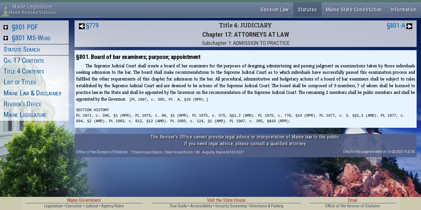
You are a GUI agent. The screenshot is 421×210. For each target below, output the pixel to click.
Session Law (274, 9)
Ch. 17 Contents (24, 60)
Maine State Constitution (354, 9)
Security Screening (230, 206)
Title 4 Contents (24, 71)
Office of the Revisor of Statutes (102, 152)
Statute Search (21, 49)
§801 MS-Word (31, 38)
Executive (74, 206)
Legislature (53, 206)
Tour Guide (178, 206)
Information (404, 9)
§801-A (396, 25)
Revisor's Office (22, 104)
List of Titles (20, 82)
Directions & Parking (266, 206)
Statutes (307, 9)
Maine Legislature (25, 115)
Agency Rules (112, 206)
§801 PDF (25, 27)
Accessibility (201, 206)
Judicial (91, 206)
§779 (92, 25)
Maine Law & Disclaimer (32, 93)
